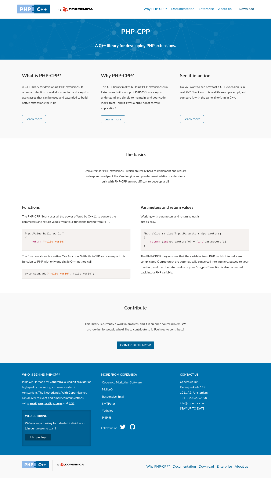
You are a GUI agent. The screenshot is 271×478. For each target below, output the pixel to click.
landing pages (53, 403)
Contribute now (135, 345)
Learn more (34, 119)
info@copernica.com (193, 403)
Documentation (183, 9)
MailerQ (107, 389)
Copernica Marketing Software (122, 382)
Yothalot (107, 410)
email (33, 403)
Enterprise (206, 9)
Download (246, 9)
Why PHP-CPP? (155, 9)
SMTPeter (108, 403)
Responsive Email (113, 396)
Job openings (38, 437)
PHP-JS (107, 417)
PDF (71, 403)
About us (224, 9)
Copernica (56, 381)
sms (40, 403)
